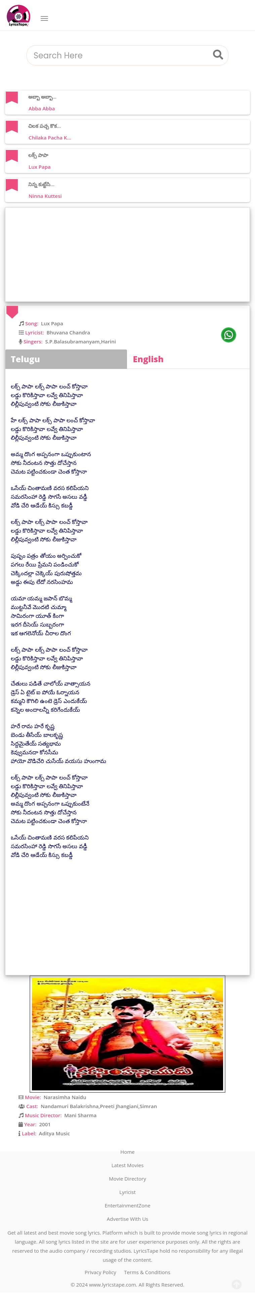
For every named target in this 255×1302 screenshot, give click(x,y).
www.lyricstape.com (112, 1284)
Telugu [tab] (25, 359)
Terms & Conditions (147, 1272)
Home (127, 1151)
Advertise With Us (127, 1218)
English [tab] (148, 359)
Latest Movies (128, 1165)
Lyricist (127, 1192)
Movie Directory (127, 1178)
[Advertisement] (129, 255)
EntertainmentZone (127, 1205)
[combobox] (119, 56)
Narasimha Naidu (65, 1097)
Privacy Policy (100, 1272)
